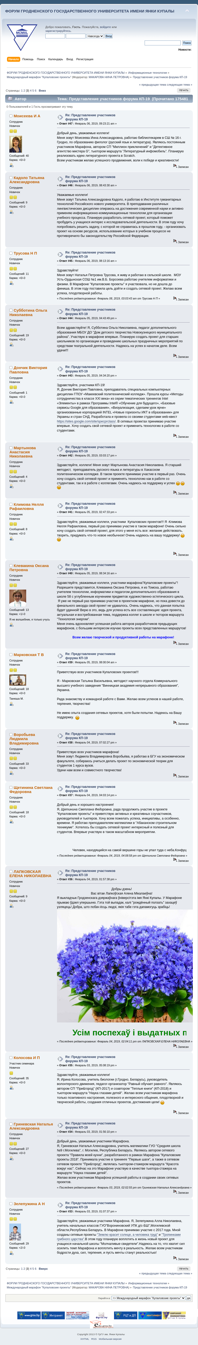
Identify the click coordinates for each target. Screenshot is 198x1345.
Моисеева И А (27, 116)
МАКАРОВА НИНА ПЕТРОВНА (108, 77)
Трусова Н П (25, 253)
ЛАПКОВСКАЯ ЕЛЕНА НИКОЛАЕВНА (30, 873)
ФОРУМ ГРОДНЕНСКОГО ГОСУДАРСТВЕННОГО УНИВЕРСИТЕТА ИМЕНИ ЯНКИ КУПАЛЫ (89, 11)
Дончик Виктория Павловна (28, 369)
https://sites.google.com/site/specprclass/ (86, 421)
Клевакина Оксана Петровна (29, 567)
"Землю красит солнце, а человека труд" (127, 1235)
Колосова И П (27, 1057)
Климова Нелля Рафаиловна (26, 506)
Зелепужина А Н (29, 1203)
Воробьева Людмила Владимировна (23, 738)
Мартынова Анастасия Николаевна (22, 452)
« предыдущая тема (152, 84)
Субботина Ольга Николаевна (28, 312)
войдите (105, 27)
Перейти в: (104, 1298)
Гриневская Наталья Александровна (31, 1126)
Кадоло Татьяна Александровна (26, 179)
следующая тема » (179, 84)
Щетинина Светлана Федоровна (30, 789)
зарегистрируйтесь (58, 30)
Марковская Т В (29, 654)
